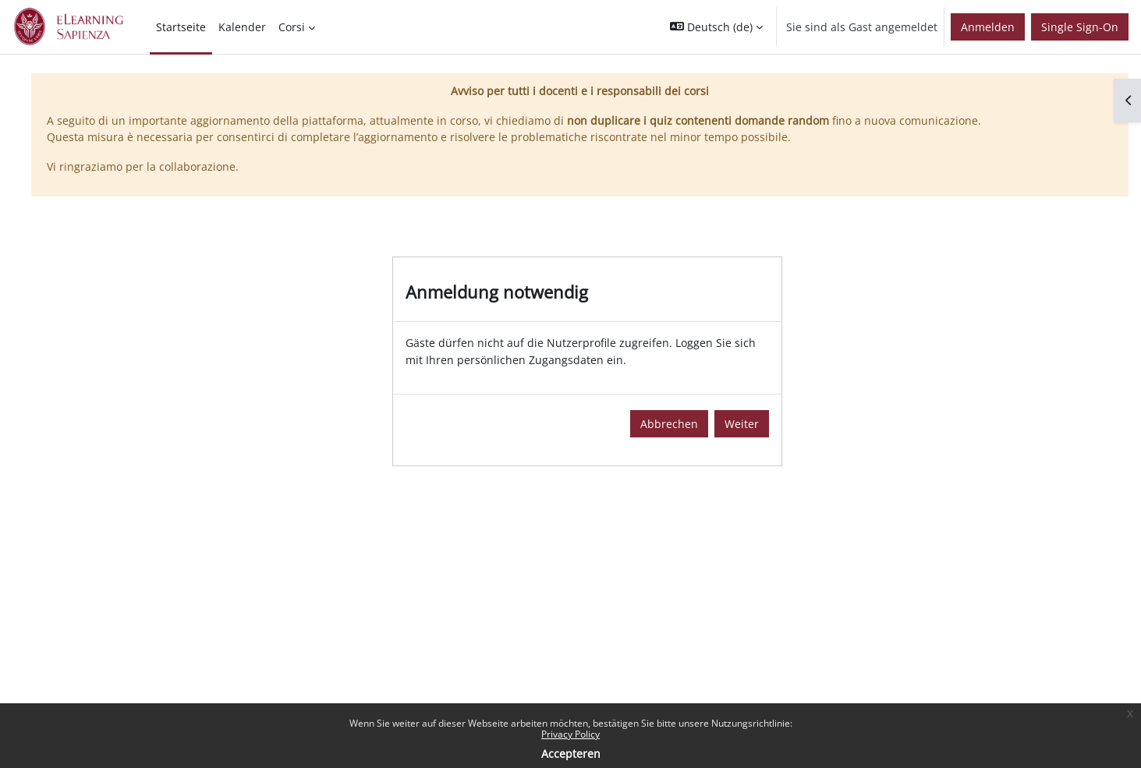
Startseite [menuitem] (181, 26)
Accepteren (571, 753)
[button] (716, 27)
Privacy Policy (570, 734)
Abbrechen (669, 423)
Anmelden (988, 26)
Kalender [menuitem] (242, 26)
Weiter (742, 423)
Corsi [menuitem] (291, 26)
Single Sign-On (1079, 26)
